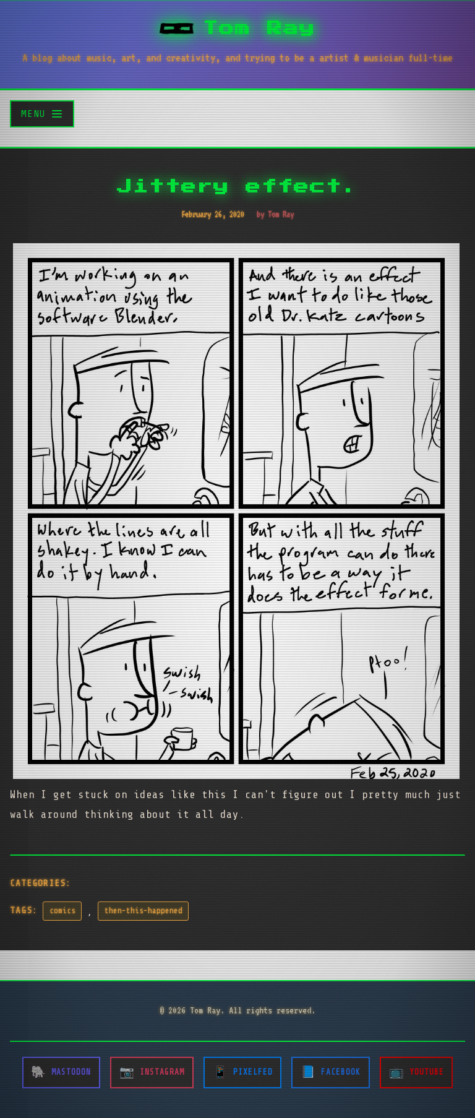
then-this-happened (143, 910)
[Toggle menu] (42, 113)
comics (62, 910)
